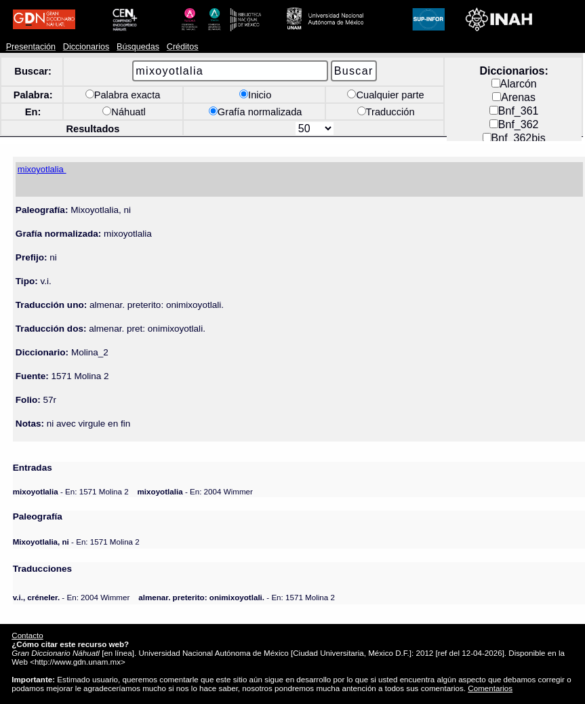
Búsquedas (138, 47)
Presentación (31, 47)
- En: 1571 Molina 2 (71, 491)
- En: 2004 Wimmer (195, 491)
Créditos (183, 47)
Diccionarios (86, 47)
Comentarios (490, 688)
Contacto (27, 635)
